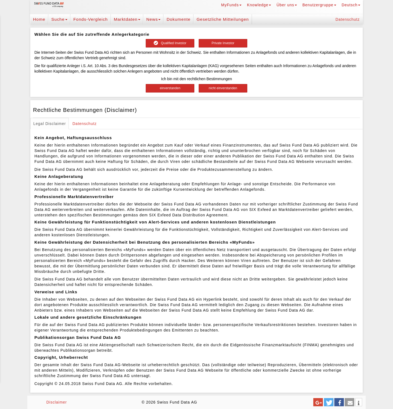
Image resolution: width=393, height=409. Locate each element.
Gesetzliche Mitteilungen (222, 19)
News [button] (153, 19)
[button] (318, 402)
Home (39, 19)
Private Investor (223, 43)
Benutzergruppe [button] (319, 5)
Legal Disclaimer (49, 123)
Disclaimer (56, 402)
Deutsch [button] (351, 5)
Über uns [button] (286, 5)
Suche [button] (59, 19)
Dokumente (178, 19)
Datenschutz (347, 19)
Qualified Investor (170, 43)
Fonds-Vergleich (90, 19)
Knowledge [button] (259, 5)
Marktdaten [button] (127, 19)
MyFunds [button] (231, 5)
